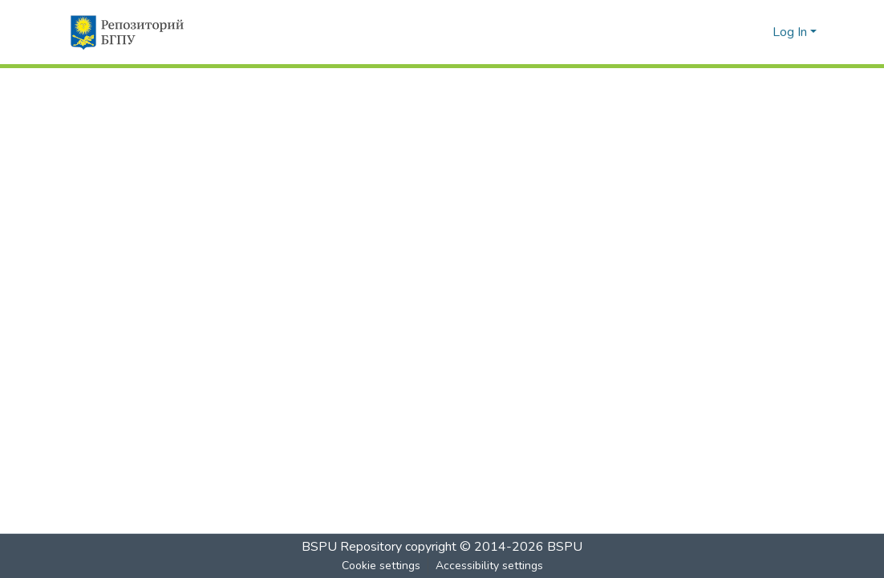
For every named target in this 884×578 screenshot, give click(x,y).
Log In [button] (791, 32)
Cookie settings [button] (381, 565)
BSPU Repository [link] (352, 547)
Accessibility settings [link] (489, 565)
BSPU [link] (564, 547)
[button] (126, 32)
